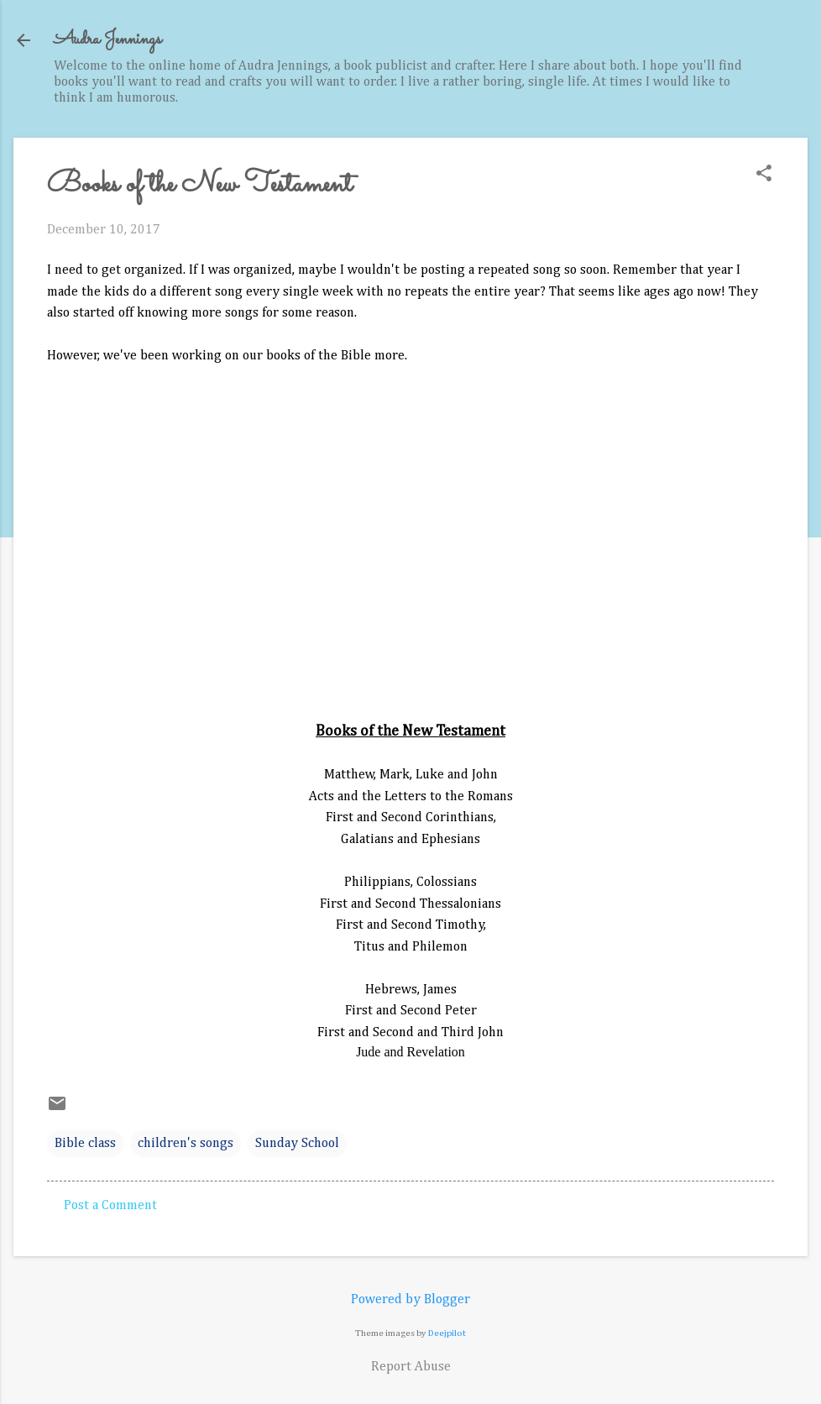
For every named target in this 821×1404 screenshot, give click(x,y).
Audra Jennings (107, 40)
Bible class (85, 1143)
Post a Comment (110, 1206)
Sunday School (297, 1143)
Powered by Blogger (410, 1300)
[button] (764, 175)
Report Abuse (411, 1367)
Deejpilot (447, 1333)
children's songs (185, 1143)
